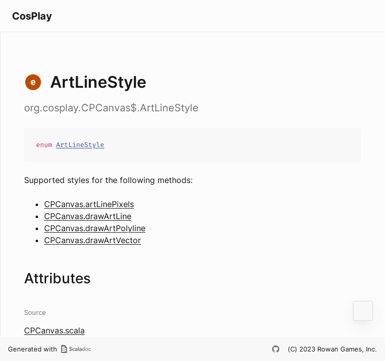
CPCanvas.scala (54, 330)
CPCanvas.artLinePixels (89, 204)
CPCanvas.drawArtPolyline (94, 228)
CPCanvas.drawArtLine (87, 216)
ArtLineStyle (80, 144)
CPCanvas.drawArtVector (92, 240)
